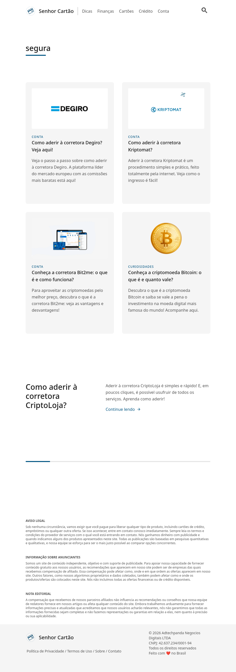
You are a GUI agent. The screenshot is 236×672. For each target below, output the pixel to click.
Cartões (126, 11)
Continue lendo (123, 409)
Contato (114, 651)
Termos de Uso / (81, 651)
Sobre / (101, 651)
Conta (163, 11)
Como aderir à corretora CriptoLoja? (51, 396)
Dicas (87, 11)
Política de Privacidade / (47, 651)
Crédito (146, 11)
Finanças (105, 11)
